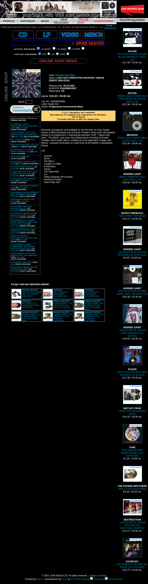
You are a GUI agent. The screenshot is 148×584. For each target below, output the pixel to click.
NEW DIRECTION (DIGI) (132, 203)
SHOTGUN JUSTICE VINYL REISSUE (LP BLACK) (132, 361)
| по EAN (76, 49)
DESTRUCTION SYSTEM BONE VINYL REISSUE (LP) (132, 280)
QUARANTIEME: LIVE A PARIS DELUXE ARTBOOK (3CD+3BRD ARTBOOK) (57, 317)
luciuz (39, 579)
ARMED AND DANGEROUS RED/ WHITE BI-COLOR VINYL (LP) (132, 86)
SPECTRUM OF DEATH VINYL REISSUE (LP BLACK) (132, 320)
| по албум (61, 49)
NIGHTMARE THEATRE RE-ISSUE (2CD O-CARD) (132, 553)
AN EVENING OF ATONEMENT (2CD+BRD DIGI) (60, 293)
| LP (53, 54)
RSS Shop (97, 579)
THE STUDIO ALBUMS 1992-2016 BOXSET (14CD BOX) (31, 293)
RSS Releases (114, 579)
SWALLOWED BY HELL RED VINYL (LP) (132, 166)
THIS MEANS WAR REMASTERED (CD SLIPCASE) (132, 440)
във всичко (29, 49)
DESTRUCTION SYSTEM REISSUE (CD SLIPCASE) (132, 241)
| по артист (46, 49)
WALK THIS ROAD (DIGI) (132, 478)
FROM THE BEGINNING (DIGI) (132, 400)
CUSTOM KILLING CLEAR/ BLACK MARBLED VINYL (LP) (132, 44)
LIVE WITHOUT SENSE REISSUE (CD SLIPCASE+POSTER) (132, 514)
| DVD (62, 54)
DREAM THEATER (64, 75)
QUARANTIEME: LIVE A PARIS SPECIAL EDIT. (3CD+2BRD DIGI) (94, 305)
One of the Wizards (79, 579)
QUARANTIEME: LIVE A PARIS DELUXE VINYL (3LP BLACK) (62, 304)
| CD (44, 54)
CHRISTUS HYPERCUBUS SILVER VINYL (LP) (132, 127)
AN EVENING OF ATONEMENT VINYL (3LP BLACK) (30, 304)
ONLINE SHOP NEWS (58, 61)
